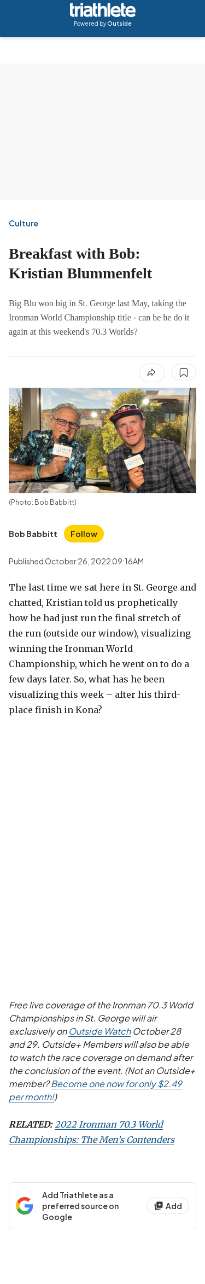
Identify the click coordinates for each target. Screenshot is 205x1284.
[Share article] (152, 373)
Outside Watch (99, 1031)
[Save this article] (183, 372)
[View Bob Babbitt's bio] (33, 533)
